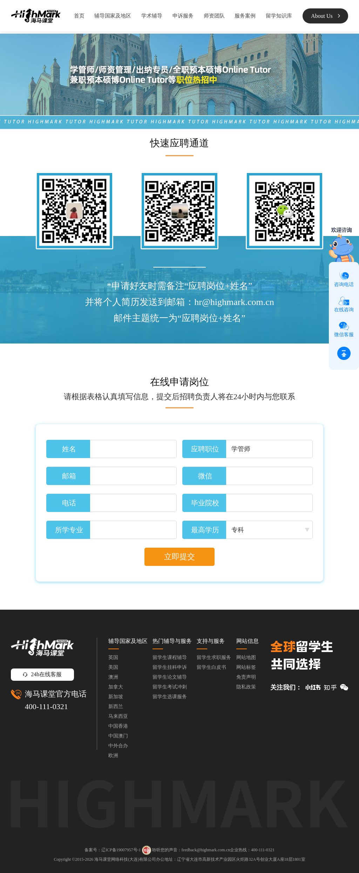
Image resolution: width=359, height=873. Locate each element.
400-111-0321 (46, 706)
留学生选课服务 (170, 696)
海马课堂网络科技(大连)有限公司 (125, 859)
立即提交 (179, 556)
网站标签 (246, 667)
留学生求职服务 (214, 657)
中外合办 (118, 745)
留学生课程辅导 (170, 657)
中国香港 (118, 726)
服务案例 (245, 16)
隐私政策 (246, 687)
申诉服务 (183, 16)
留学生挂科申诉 (170, 667)
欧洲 (113, 755)
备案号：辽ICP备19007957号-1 (112, 849)
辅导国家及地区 (112, 16)
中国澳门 (118, 736)
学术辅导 (151, 16)
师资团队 (214, 16)
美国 (113, 667)
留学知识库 (279, 16)
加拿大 (115, 687)
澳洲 (113, 677)
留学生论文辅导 (170, 677)
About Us (325, 16)
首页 (79, 16)
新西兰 (115, 706)
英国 (113, 657)
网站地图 (246, 657)
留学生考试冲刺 (170, 687)
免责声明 (246, 677)
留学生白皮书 (211, 667)
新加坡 (115, 696)
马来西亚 (118, 716)
